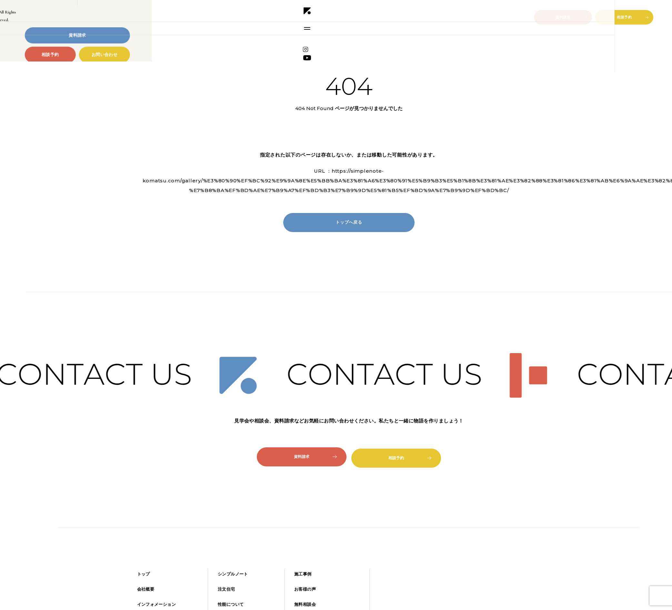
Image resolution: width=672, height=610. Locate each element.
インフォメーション (156, 604)
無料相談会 (305, 604)
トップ (143, 574)
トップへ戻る (349, 222)
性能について (231, 604)
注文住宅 (226, 589)
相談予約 (632, 17)
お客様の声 (305, 589)
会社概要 (146, 589)
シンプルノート (233, 574)
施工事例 (303, 574)
